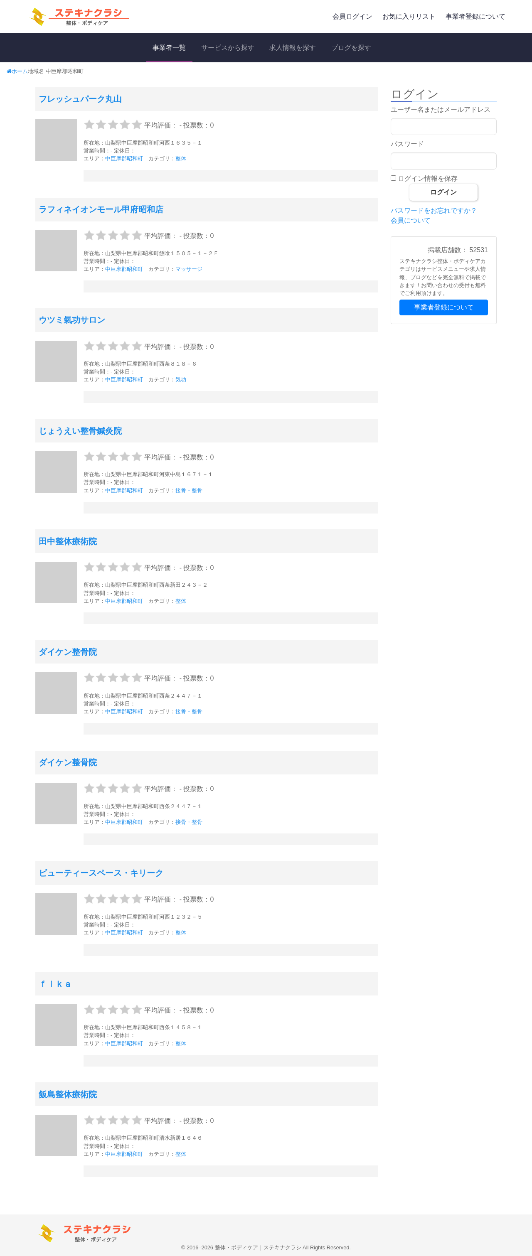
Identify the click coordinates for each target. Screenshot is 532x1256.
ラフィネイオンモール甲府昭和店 (101, 209)
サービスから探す (227, 47)
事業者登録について (475, 16)
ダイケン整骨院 (68, 651)
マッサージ (188, 269)
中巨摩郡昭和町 (124, 158)
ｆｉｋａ (55, 983)
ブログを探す (351, 47)
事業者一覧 (169, 47)
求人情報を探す (292, 47)
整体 (180, 158)
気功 (180, 379)
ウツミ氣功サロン (72, 319)
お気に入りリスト (409, 16)
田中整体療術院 (68, 541)
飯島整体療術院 (68, 1094)
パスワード (407, 143)
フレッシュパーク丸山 (80, 98)
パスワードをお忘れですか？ (434, 210)
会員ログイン (352, 16)
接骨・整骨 (188, 490)
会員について (411, 220)
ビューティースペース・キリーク (101, 872)
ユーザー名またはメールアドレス (440, 109)
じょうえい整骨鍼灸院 (80, 430)
